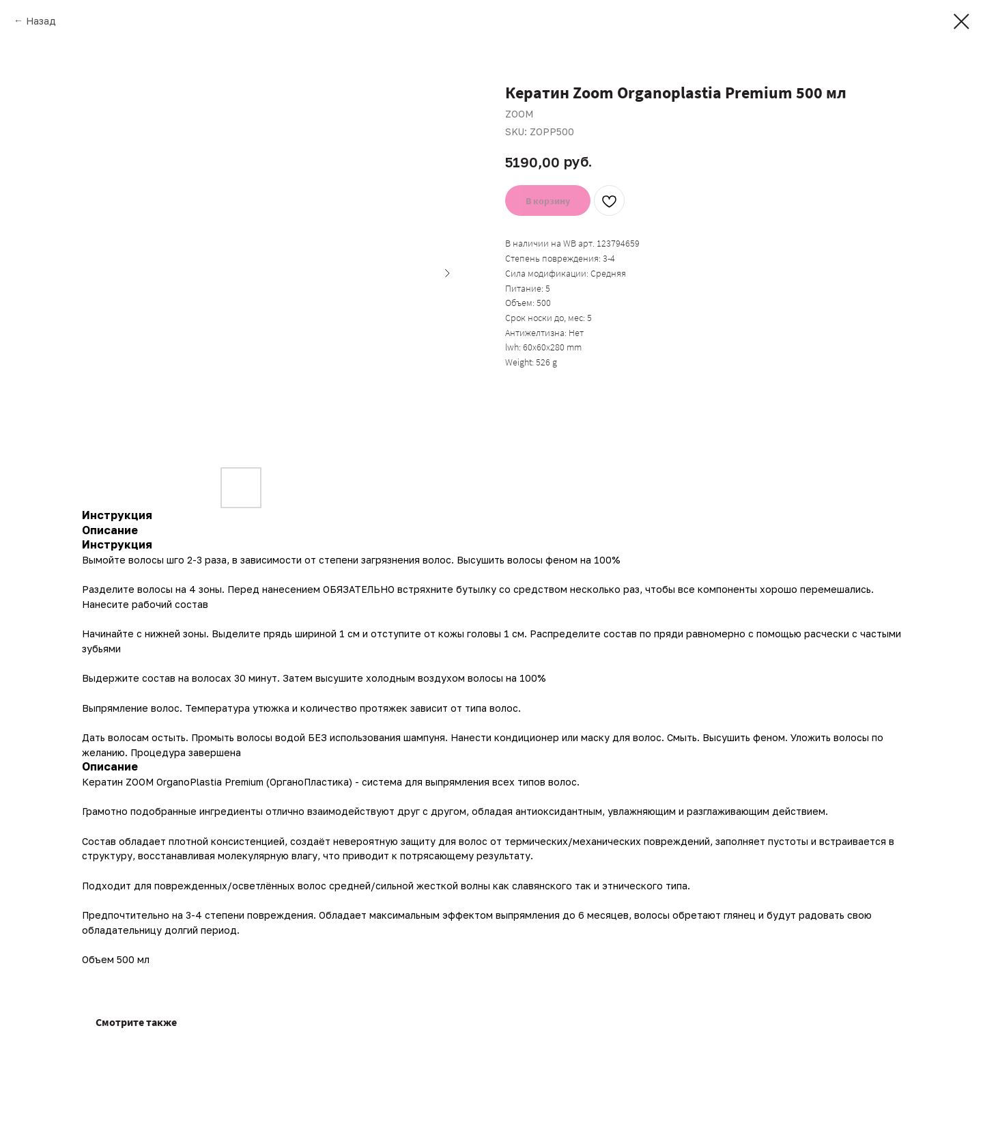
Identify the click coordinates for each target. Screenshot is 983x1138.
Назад (41, 21)
